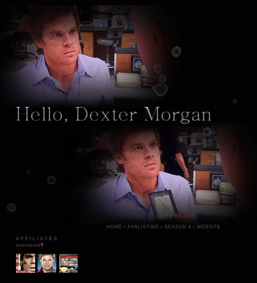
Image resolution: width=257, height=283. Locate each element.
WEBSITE (209, 227)
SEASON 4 (177, 227)
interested (28, 245)
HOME (114, 227)
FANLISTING (143, 227)
